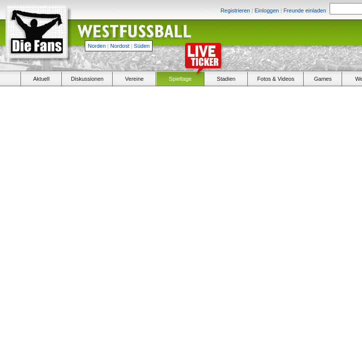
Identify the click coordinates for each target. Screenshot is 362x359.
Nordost (120, 46)
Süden (142, 46)
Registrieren (235, 10)
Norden (97, 46)
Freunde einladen (304, 10)
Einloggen (266, 10)
